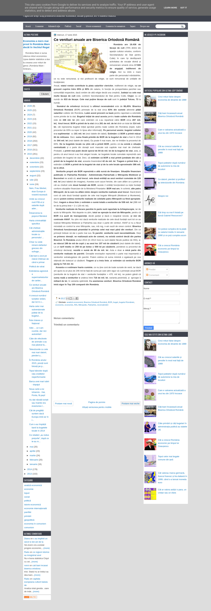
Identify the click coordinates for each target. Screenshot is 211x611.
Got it (183, 7)
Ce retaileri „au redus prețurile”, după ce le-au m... (39, 438)
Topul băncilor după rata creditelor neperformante (38, 373)
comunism (29, 527)
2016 (29, 149)
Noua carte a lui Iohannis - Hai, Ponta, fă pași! (37, 392)
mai (32, 446)
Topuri (132, 26)
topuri (27, 493)
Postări (150, 269)
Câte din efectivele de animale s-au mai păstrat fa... (38, 341)
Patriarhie (92, 305)
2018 (29, 141)
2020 (29, 132)
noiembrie (35, 162)
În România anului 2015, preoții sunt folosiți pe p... (38, 363)
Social (78, 26)
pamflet (27, 512)
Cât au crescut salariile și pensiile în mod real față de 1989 (170, 149)
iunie (32, 184)
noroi (26, 565)
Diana (27, 538)
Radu (26, 552)
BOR (110, 302)
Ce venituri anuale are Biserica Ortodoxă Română (39, 288)
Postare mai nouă (63, 403)
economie (69, 305)
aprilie (33, 451)
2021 (29, 127)
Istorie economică (93, 26)
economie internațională (35, 508)
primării (27, 516)
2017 (29, 145)
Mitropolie (82, 305)
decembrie (35, 158)
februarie (34, 459)
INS (75, 305)
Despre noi (144, 26)
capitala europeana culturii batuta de (36, 582)
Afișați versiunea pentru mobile (96, 407)
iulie (32, 180)
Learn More (170, 7)
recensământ (102, 305)
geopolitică (29, 520)
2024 (29, 114)
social (27, 497)
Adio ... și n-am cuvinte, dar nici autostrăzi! (37, 331)
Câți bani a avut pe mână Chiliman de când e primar (39, 259)
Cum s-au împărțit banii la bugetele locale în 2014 (38, 427)
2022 (29, 123)
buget (115, 302)
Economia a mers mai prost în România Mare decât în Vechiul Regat (36, 44)
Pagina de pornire (96, 402)
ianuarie (34, 464)
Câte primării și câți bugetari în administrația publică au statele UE (172, 426)
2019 (29, 136)
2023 (29, 119)
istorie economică (32, 504)
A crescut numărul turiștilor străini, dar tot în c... (37, 298)
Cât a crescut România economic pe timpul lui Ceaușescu (169, 248)
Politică (68, 26)
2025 (29, 110)
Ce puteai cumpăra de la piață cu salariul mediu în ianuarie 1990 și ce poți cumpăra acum (172, 232)
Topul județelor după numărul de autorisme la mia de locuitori (171, 166)
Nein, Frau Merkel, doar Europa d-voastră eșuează (38, 191)
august (33, 175)
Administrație (54, 26)
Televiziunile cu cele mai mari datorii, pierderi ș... (38, 352)
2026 (29, 106)
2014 (29, 469)
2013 (29, 474)
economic (59, 305)
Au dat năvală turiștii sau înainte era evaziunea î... (38, 402)
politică (27, 500)
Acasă (28, 26)
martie (33, 455)
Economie (39, 26)
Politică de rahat (36, 266)
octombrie (35, 167)
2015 (29, 154)
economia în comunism (35, 523)
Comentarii (152, 275)
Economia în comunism (115, 26)
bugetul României (126, 302)
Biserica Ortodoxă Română (95, 302)
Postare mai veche (130, 403)
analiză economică (75, 302)
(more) (47, 548)
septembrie (35, 171)
